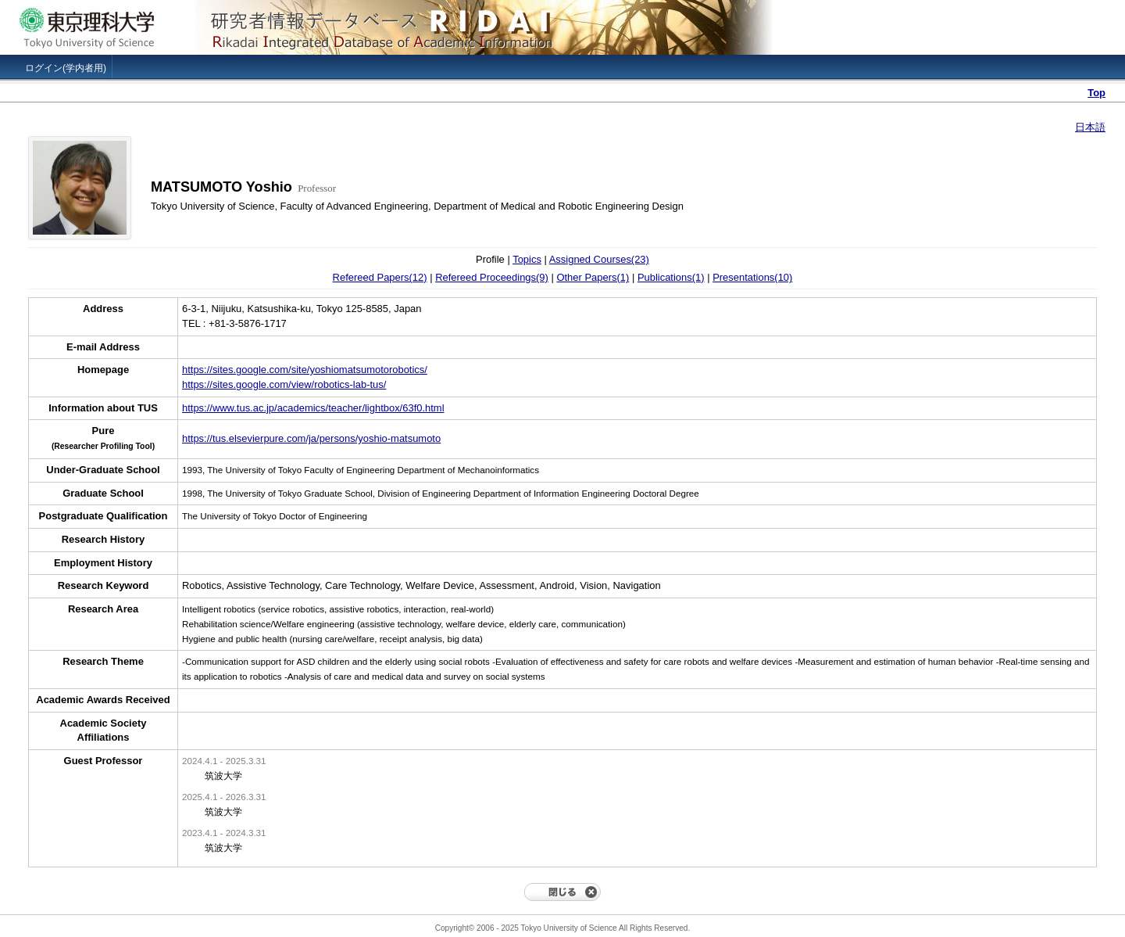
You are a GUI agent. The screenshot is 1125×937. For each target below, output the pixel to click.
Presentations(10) (752, 277)
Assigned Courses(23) (599, 259)
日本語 (1090, 127)
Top (1096, 93)
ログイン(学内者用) (65, 68)
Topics (526, 259)
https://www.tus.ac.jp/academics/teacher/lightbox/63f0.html (313, 408)
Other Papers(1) (592, 277)
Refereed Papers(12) (380, 277)
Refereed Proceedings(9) (491, 277)
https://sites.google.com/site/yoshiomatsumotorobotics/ (304, 369)
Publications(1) (671, 277)
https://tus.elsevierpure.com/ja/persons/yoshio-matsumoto (311, 438)
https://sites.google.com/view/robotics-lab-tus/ (284, 384)
